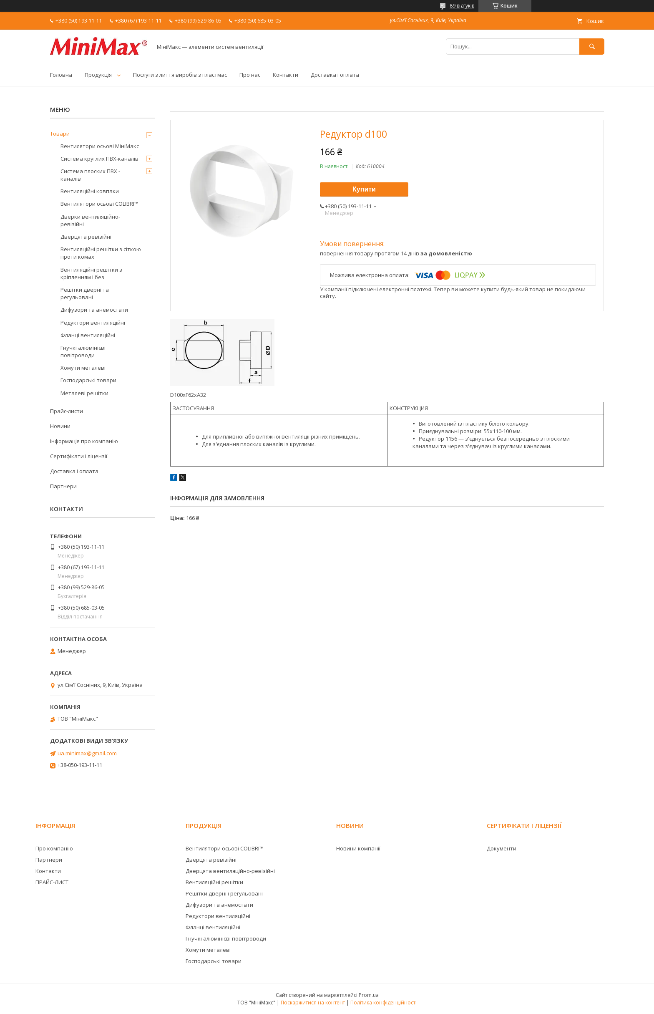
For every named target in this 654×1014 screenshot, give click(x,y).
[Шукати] (591, 46)
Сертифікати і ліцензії (78, 456)
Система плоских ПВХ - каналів (90, 174)
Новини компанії (358, 848)
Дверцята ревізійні (85, 236)
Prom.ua (369, 995)
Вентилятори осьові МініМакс (99, 146)
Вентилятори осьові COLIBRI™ (99, 203)
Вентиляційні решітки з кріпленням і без (91, 273)
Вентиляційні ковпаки (89, 191)
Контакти (285, 74)
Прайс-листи (66, 411)
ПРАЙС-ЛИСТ (51, 882)
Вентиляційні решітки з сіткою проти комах (100, 252)
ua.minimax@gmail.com (87, 753)
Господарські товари (88, 380)
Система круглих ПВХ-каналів (99, 158)
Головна (61, 74)
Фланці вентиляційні (87, 335)
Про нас (249, 74)
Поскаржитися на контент (313, 1002)
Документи (501, 848)
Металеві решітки (84, 393)
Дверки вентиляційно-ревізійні (90, 220)
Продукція (98, 74)
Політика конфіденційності (383, 1002)
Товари (60, 133)
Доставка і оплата (335, 74)
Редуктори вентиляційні (92, 322)
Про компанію (54, 848)
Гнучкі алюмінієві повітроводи (83, 351)
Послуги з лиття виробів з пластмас (180, 74)
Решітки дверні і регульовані (224, 893)
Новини (60, 426)
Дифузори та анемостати (94, 309)
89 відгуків (462, 5)
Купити (364, 189)
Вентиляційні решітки (214, 882)
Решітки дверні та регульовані (84, 293)
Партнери (63, 486)
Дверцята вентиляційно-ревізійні (230, 871)
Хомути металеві (83, 367)
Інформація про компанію (84, 441)
